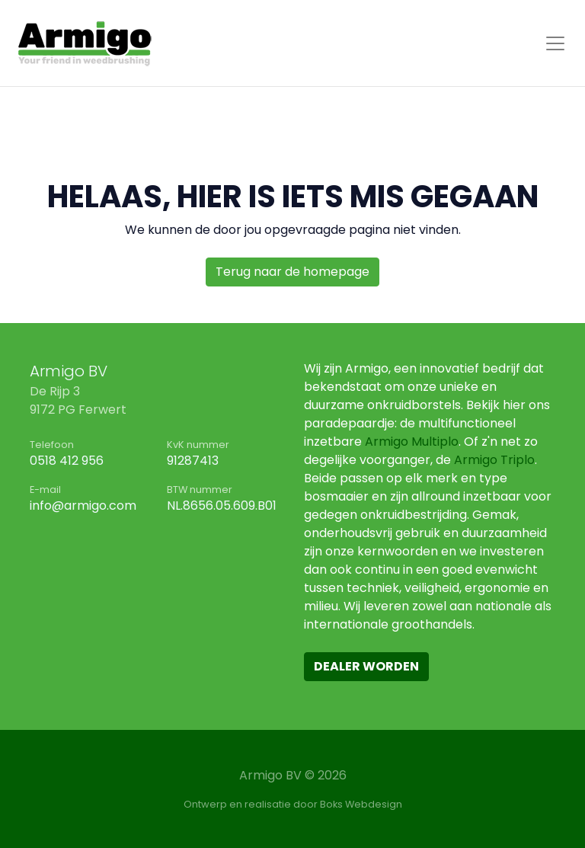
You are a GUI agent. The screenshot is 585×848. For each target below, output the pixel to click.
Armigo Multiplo (412, 441)
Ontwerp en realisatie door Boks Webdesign (293, 804)
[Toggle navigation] (555, 43)
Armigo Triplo (494, 460)
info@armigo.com (83, 505)
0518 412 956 (67, 460)
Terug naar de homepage (292, 271)
